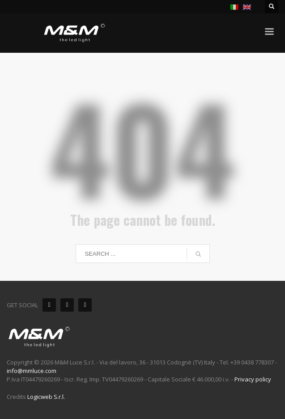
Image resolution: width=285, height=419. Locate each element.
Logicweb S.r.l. (46, 397)
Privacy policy (252, 379)
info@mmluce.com (31, 371)
